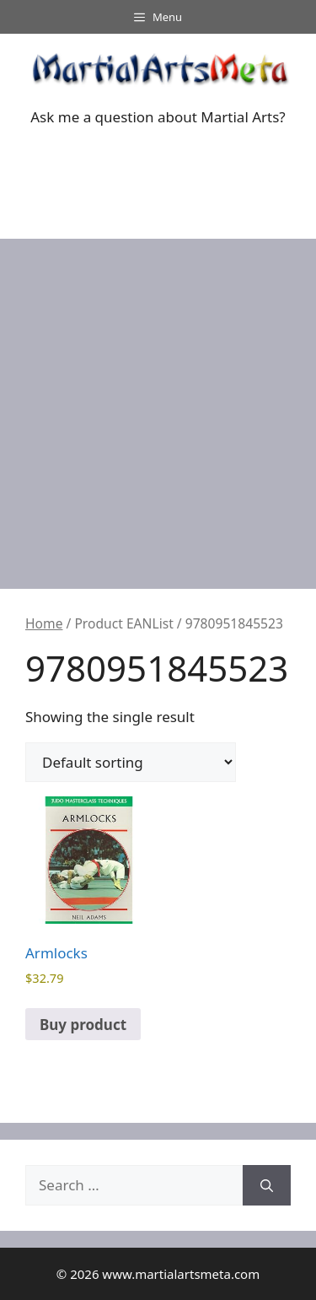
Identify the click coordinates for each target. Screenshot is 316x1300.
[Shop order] (130, 762)
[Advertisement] (158, 405)
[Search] (267, 1185)
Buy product (83, 1024)
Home (43, 623)
